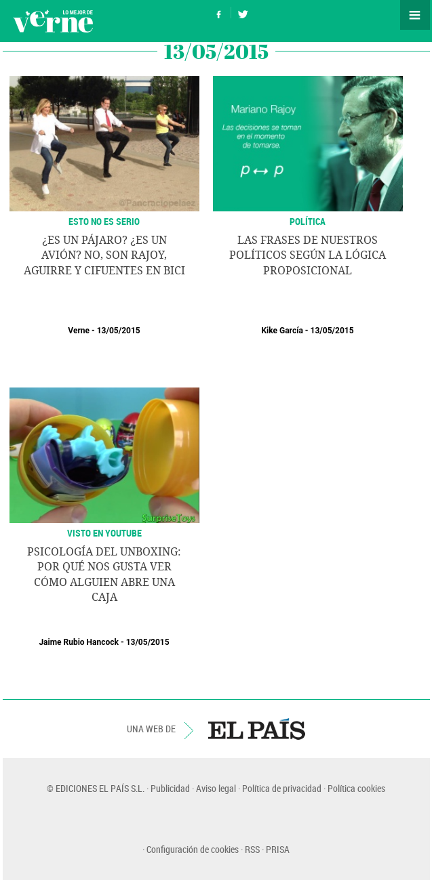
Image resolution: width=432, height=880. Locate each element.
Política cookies (356, 788)
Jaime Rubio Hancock (79, 642)
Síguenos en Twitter (242, 12)
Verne (52, 21)
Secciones (415, 15)
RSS (252, 849)
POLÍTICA (308, 221)
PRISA (278, 849)
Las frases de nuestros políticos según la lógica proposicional (307, 255)
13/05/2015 (118, 330)
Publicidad (170, 788)
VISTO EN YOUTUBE (104, 532)
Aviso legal (216, 788)
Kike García (281, 330)
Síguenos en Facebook (219, 12)
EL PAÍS (256, 729)
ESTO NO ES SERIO (104, 221)
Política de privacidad (281, 788)
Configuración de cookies (192, 849)
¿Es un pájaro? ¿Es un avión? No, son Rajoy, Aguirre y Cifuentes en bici (104, 255)
